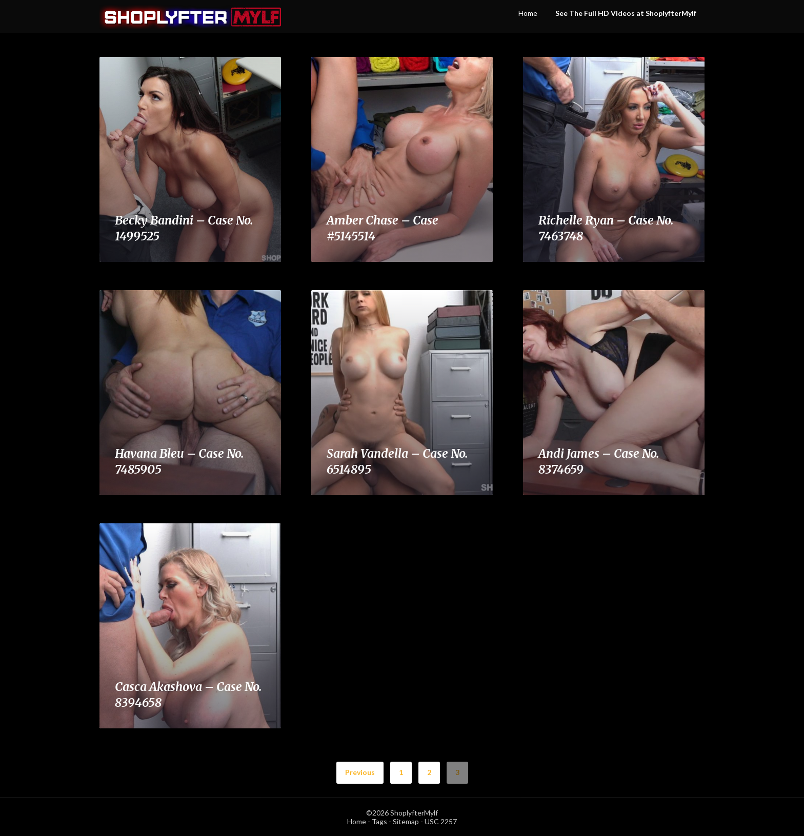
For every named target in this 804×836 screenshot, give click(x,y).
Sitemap (406, 821)
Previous (360, 772)
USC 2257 (441, 821)
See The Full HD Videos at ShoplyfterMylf (625, 13)
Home (527, 13)
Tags (379, 821)
